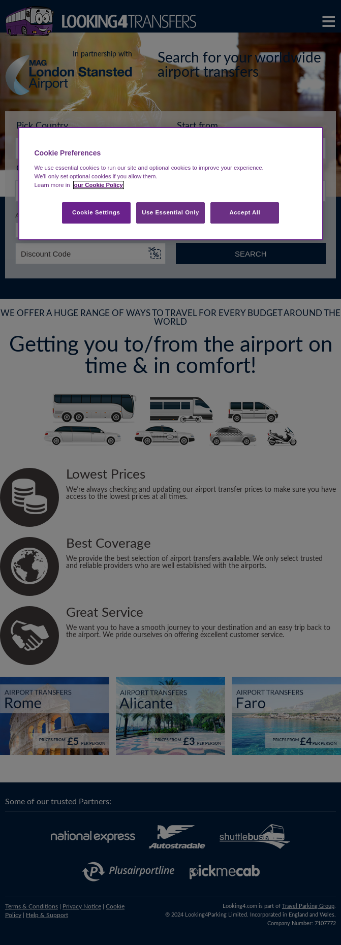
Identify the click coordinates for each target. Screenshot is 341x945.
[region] (170, 183)
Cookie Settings (96, 212)
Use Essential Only (170, 212)
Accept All (244, 212)
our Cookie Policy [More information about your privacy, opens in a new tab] (98, 185)
